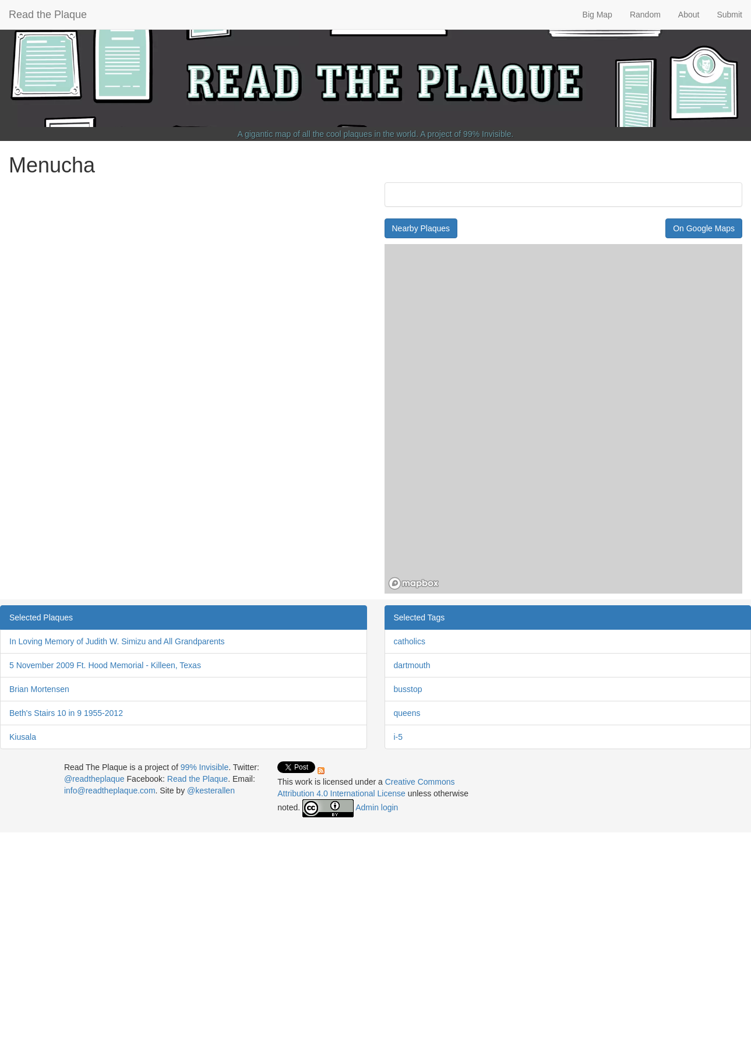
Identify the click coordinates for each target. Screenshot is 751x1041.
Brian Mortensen (39, 689)
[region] (564, 419)
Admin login (376, 807)
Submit (729, 14)
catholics (409, 641)
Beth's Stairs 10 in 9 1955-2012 (66, 713)
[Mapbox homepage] (413, 583)
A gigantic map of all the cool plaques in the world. (328, 134)
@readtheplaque (94, 779)
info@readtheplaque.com (110, 790)
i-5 (398, 737)
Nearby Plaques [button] (421, 228)
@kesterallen (211, 790)
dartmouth (412, 665)
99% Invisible (487, 134)
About (689, 14)
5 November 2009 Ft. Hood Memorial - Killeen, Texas (105, 665)
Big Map (597, 14)
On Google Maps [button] (704, 228)
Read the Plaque (48, 14)
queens (407, 713)
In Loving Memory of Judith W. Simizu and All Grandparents (117, 641)
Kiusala (22, 737)
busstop (408, 689)
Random (645, 14)
